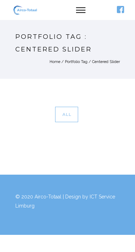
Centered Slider (106, 61)
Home (55, 61)
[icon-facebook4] (120, 10)
